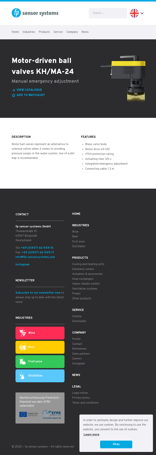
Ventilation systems (84, 289)
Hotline (77, 316)
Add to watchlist (31, 95)
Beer (27, 347)
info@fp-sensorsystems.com (35, 257)
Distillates (31, 376)
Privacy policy (81, 398)
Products (44, 32)
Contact (77, 344)
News (85, 32)
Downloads (79, 321)
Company (72, 32)
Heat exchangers (83, 279)
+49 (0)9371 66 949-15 (37, 248)
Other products (81, 299)
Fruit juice (31, 361)
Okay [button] (116, 444)
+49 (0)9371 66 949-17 (38, 252)
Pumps (76, 294)
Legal (76, 387)
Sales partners (81, 354)
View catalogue (29, 90)
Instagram (22, 265)
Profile (76, 339)
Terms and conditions (85, 403)
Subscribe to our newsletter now (38, 293)
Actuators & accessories (87, 274)
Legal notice (80, 393)
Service (58, 32)
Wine (27, 333)
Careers (77, 359)
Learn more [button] (91, 435)
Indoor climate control (86, 284)
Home (15, 32)
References (79, 349)
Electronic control (83, 269)
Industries (29, 32)
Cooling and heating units (88, 264)
